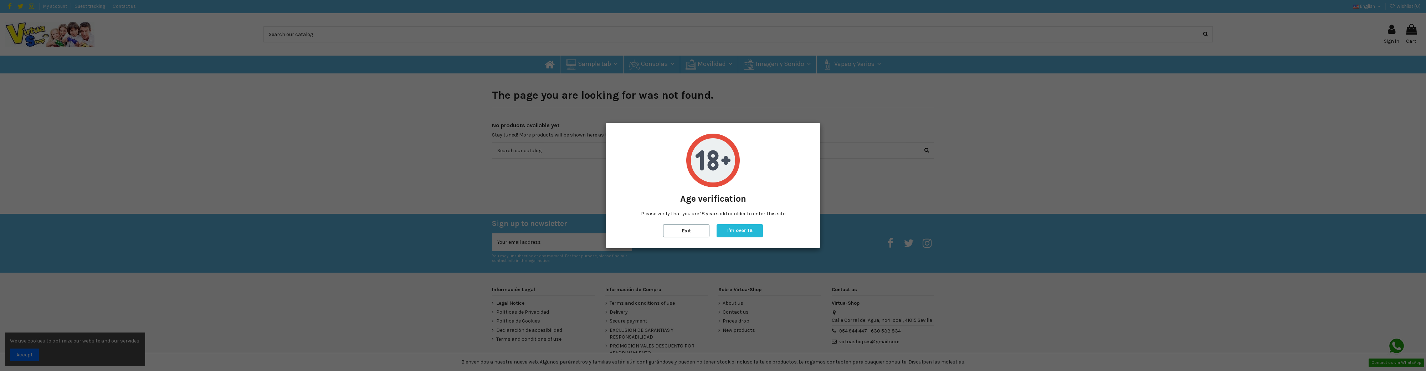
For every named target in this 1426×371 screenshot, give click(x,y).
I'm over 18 (740, 230)
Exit (686, 231)
